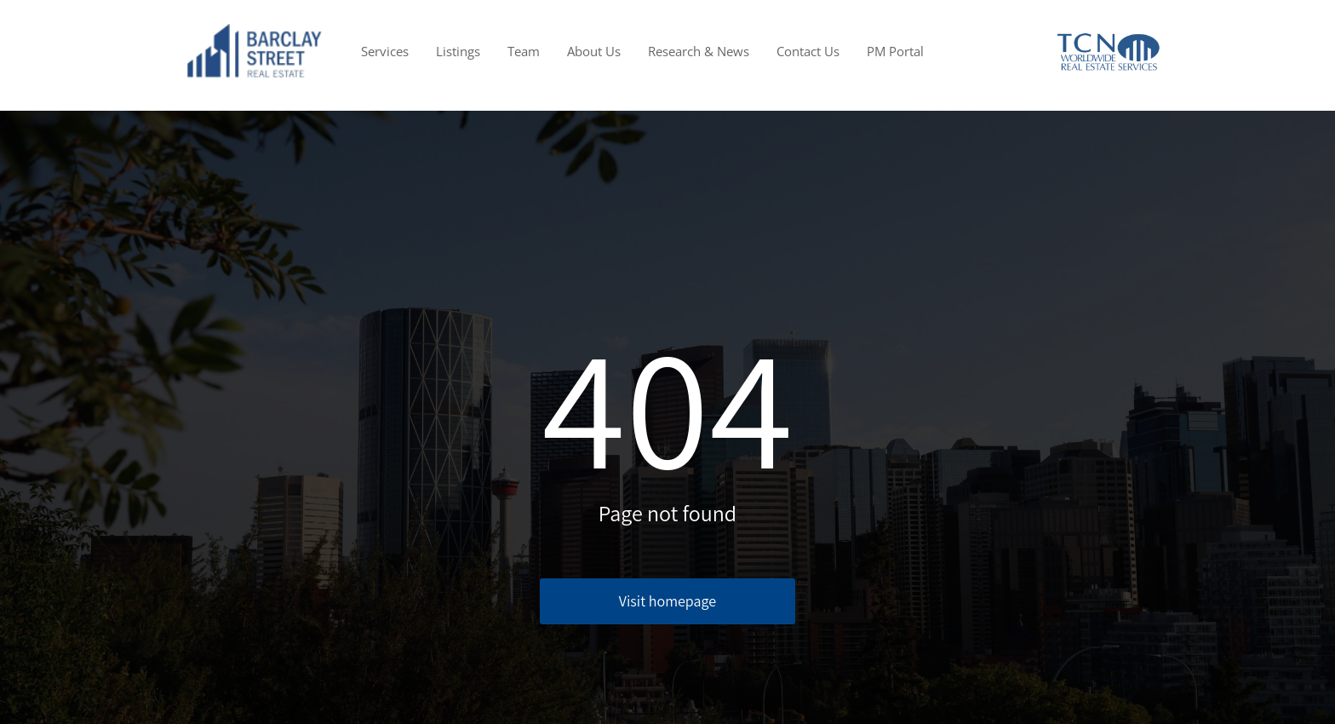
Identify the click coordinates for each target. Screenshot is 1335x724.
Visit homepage (667, 601)
